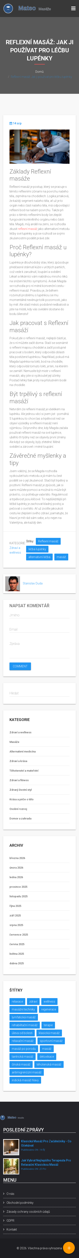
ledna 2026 (16, 877)
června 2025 (16, 944)
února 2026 (16, 867)
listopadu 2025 (18, 896)
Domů (39, 71)
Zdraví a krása (18, 761)
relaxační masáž (22, 1041)
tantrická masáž (22, 1056)
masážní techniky (23, 1009)
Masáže (14, 742)
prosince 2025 (18, 886)
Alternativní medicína (22, 751)
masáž (61, 557)
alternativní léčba (39, 557)
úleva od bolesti (22, 1033)
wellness (49, 1001)
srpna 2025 (16, 925)
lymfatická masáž (24, 1017)
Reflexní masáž (48, 541)
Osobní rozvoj (18, 809)
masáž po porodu (24, 1048)
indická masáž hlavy (25, 1080)
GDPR (10, 1220)
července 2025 (18, 934)
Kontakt (12, 1229)
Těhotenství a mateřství (23, 770)
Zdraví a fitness (19, 780)
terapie (48, 1025)
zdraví (33, 1001)
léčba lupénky (37, 549)
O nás (10, 1193)
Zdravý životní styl (20, 789)
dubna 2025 (16, 963)
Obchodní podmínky (20, 1202)
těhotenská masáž (49, 1064)
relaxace (17, 1001)
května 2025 (16, 953)
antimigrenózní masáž (27, 1072)
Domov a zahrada (20, 818)
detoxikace (47, 1056)
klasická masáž (49, 1033)
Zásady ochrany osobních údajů (28, 1211)
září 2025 (15, 915)
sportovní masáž (51, 1041)
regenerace (48, 1009)
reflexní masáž (27, 229)
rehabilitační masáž (24, 1025)
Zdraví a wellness (20, 732)
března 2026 (17, 858)
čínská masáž (21, 1064)
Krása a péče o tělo (21, 799)
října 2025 (15, 906)
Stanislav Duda (33, 583)
